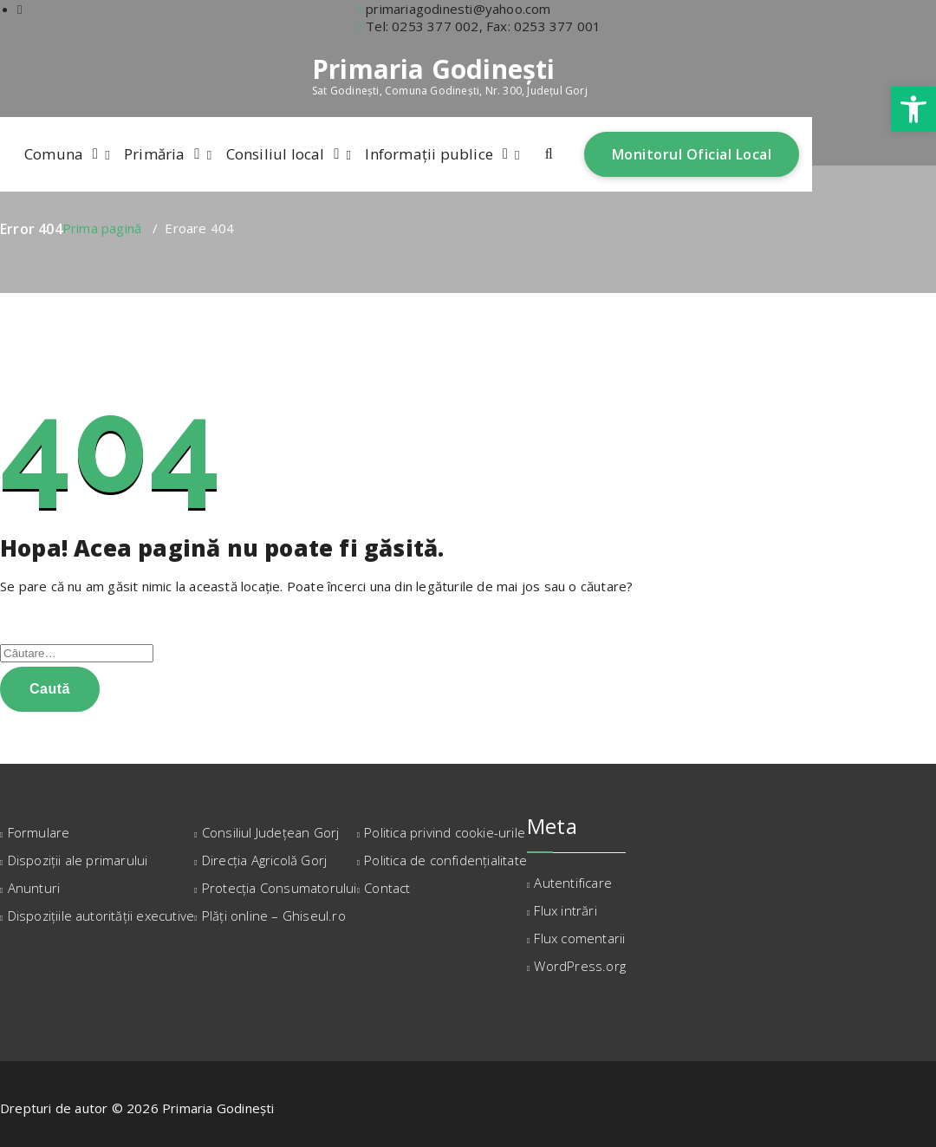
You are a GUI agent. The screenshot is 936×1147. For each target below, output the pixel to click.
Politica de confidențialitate (445, 860)
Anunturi (34, 887)
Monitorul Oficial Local (692, 154)
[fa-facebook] (20, 8)
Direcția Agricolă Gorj (264, 860)
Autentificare (573, 882)
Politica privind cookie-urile (444, 832)
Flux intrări (565, 910)
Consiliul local (275, 154)
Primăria (154, 154)
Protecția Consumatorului (279, 887)
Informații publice (429, 154)
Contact (387, 887)
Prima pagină (101, 228)
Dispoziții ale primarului (78, 860)
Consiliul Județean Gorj (271, 832)
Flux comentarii (579, 938)
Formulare (39, 832)
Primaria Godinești (434, 69)
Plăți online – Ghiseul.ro (274, 915)
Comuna (53, 154)
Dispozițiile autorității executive (101, 915)
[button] (913, 109)
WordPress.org (580, 965)
